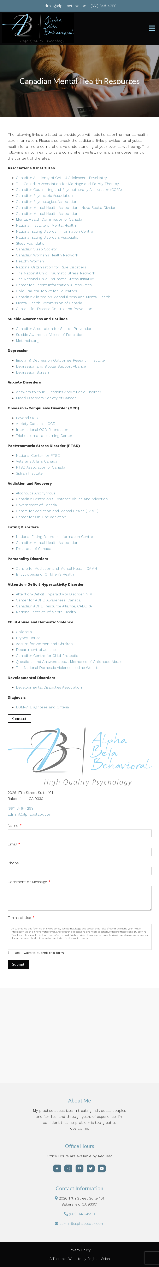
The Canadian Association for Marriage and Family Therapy (67, 184)
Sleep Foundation (31, 243)
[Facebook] (57, 1168)
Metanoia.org (27, 340)
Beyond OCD (27, 418)
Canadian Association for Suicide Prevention (54, 328)
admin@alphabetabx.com (30, 814)
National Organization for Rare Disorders (51, 267)
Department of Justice (36, 649)
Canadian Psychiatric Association (44, 195)
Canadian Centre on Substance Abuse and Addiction (62, 499)
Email (14, 844)
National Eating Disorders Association (48, 237)
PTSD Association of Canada (40, 467)
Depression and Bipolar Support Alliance (51, 366)
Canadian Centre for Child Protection (48, 655)
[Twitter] (91, 1168)
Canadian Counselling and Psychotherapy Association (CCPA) (69, 189)
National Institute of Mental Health (46, 225)
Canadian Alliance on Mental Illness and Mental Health (63, 297)
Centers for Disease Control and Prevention (54, 309)
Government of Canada (36, 505)
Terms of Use (21, 917)
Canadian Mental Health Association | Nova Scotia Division (66, 207)
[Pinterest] (79, 1168)
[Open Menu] (152, 28)
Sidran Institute (29, 473)
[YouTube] (102, 1168)
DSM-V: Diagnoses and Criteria (42, 707)
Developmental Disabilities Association (49, 687)
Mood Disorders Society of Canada (46, 398)
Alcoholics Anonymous (35, 493)
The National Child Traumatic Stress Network (55, 273)
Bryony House (28, 638)
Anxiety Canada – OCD (35, 423)
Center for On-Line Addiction (41, 517)
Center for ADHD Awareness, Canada (48, 600)
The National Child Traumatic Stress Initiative (55, 279)
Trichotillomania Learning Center (44, 435)
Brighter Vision (98, 1259)
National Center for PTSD (38, 455)
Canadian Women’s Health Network (47, 255)
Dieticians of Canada (33, 548)
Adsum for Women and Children (44, 644)
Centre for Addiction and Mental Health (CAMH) (57, 511)
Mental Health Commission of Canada (49, 219)
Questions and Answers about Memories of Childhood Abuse (69, 661)
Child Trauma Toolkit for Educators (46, 291)
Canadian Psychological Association (46, 201)
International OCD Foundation (42, 429)
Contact (19, 718)
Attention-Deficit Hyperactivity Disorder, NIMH (55, 594)
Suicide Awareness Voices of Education (49, 334)
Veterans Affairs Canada (36, 461)
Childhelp (24, 632)
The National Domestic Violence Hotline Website (58, 667)
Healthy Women (30, 261)
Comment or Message (29, 882)
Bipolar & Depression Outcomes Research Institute (60, 360)
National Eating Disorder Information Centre (54, 231)
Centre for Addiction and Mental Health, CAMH (56, 568)
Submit (18, 964)
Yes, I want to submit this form (39, 953)
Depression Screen (33, 372)
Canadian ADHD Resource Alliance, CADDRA (54, 606)
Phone (13, 863)
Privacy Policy (79, 1250)
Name (15, 825)
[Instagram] (68, 1168)
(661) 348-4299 (21, 808)
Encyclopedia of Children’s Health (45, 574)
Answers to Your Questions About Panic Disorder (59, 392)
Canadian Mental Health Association (47, 213)
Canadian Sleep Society (36, 249)
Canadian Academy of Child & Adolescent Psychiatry (61, 178)
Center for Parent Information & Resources (54, 285)
